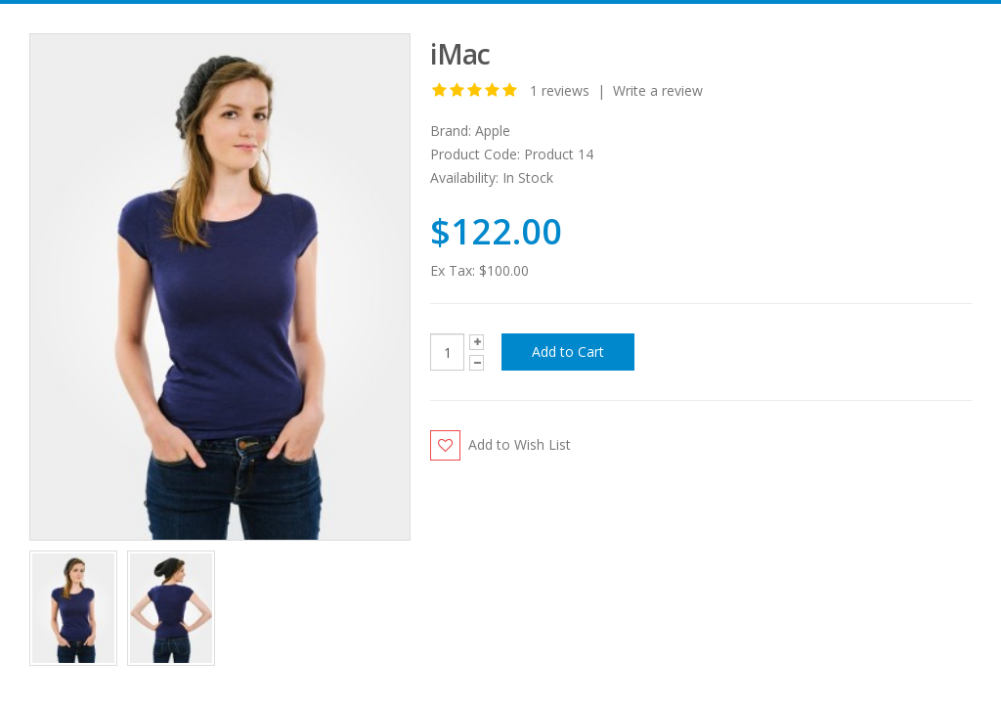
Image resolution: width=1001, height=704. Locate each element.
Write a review (658, 90)
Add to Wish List (519, 444)
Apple (492, 130)
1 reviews (559, 90)
